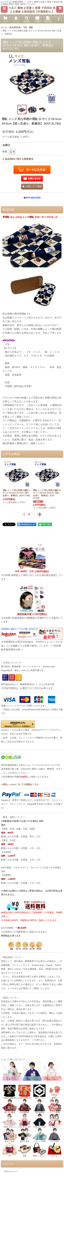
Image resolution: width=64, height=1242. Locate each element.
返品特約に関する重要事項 (18, 159)
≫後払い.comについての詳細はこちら (20, 784)
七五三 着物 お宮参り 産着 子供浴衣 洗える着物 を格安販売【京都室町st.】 (32, 9)
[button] (4, 9)
